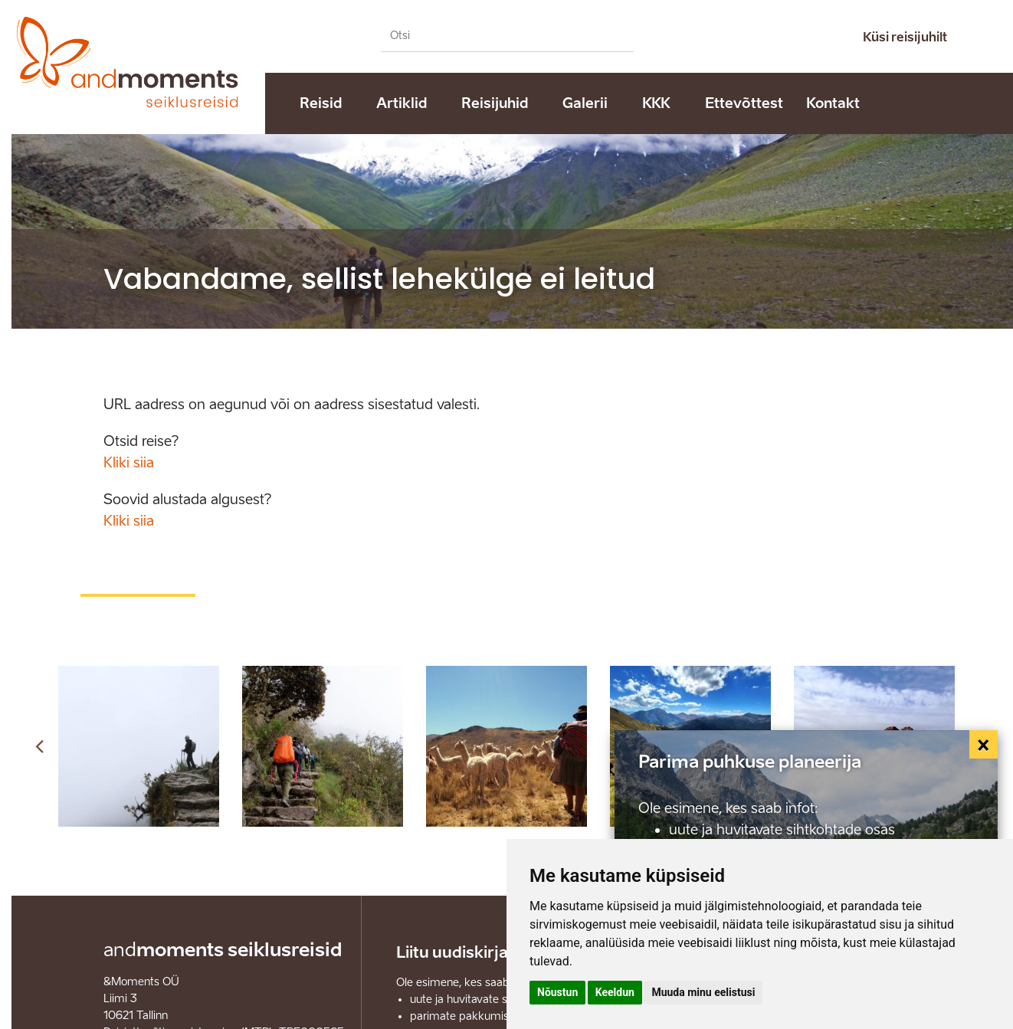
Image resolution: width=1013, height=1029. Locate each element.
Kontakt (833, 103)
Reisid (321, 103)
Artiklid (401, 103)
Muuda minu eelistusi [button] (703, 992)
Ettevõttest (744, 103)
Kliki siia (128, 462)
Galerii (585, 103)
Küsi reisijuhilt (905, 37)
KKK (656, 103)
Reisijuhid (494, 103)
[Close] (983, 744)
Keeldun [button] (614, 992)
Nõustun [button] (557, 992)
